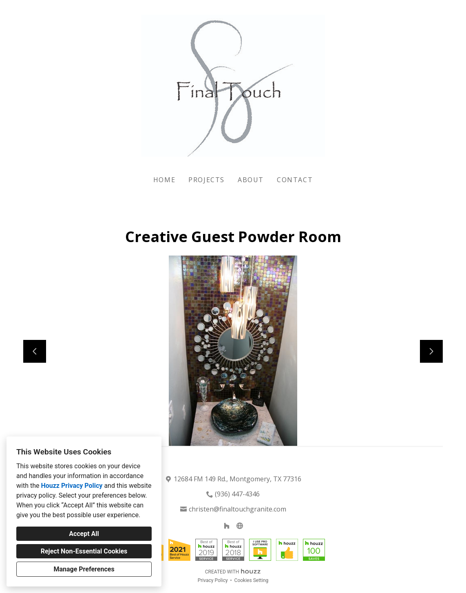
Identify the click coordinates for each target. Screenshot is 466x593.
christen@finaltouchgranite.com (237, 509)
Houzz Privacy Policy (71, 485)
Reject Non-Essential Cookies (84, 551)
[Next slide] (431, 351)
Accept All (84, 534)
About (251, 179)
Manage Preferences (83, 569)
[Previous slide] (34, 351)
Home (164, 179)
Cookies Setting (251, 580)
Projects (206, 179)
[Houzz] (226, 525)
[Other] (239, 525)
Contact (295, 179)
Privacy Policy (213, 580)
